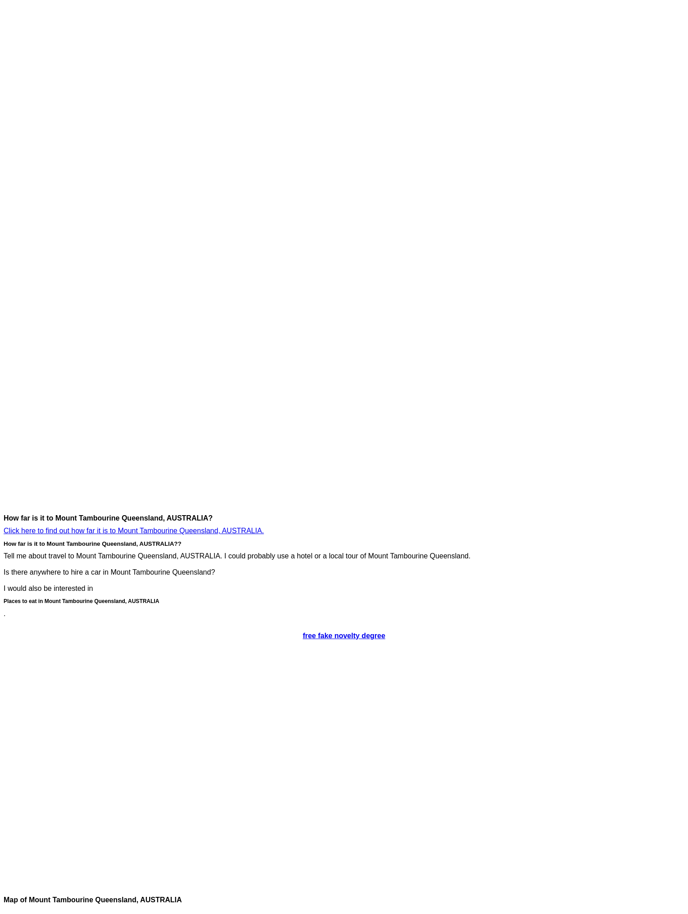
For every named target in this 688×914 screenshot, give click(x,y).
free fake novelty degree (344, 636)
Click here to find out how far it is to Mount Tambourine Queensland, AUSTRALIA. (134, 531)
